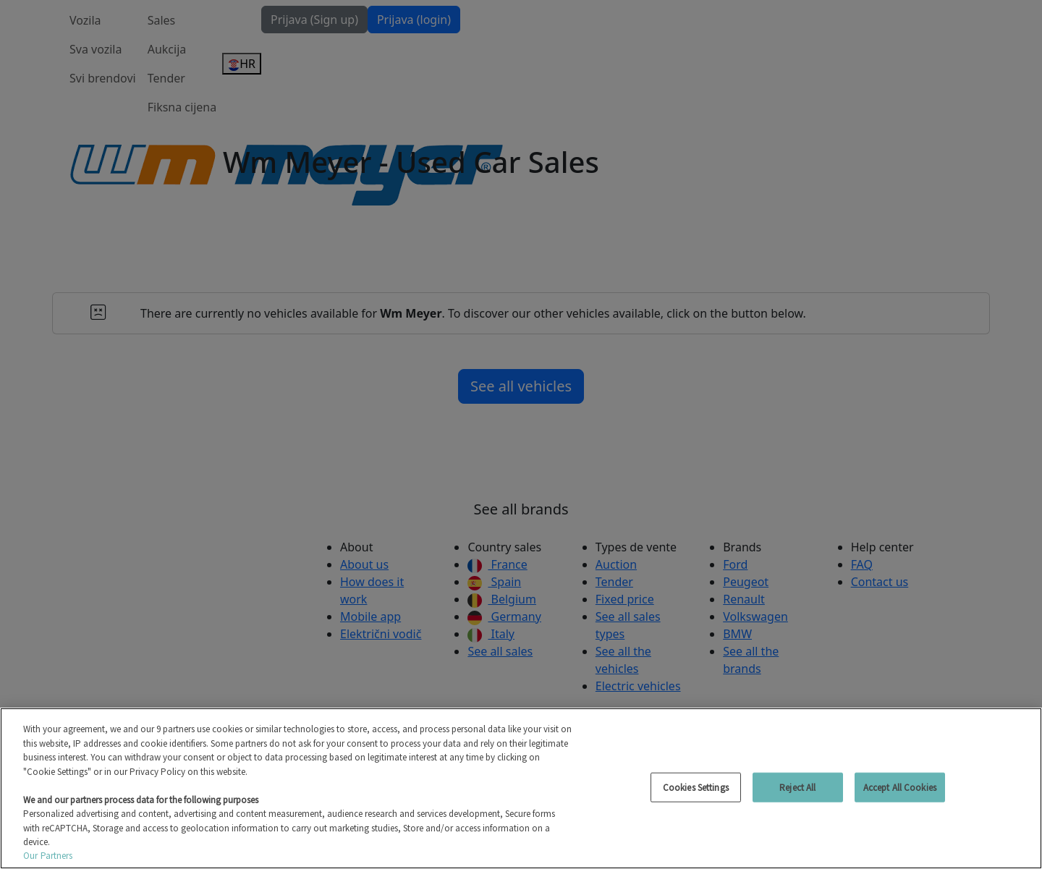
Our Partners (48, 855)
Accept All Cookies (899, 787)
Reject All (797, 787)
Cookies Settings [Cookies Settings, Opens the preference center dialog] (696, 787)
